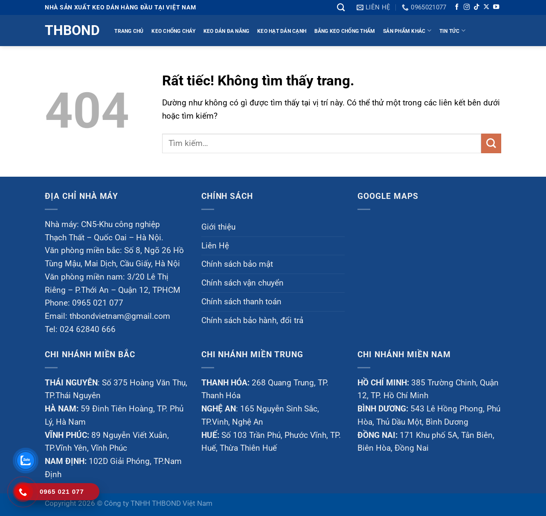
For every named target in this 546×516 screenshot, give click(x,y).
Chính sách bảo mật (237, 264)
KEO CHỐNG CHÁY (173, 31)
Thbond (71, 30)
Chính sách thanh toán (241, 301)
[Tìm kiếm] (341, 7)
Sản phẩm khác (407, 30)
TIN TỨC (452, 30)
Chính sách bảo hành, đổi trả (252, 320)
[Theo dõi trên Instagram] (467, 7)
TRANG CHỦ (128, 31)
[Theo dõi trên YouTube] (496, 7)
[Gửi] (491, 144)
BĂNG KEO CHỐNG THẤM (344, 31)
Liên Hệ (215, 246)
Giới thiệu (218, 227)
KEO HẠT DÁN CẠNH (281, 31)
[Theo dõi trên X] (486, 7)
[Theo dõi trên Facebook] (457, 7)
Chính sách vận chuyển (242, 283)
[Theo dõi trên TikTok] (476, 7)
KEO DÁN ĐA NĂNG (226, 31)
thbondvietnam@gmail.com (120, 316)
